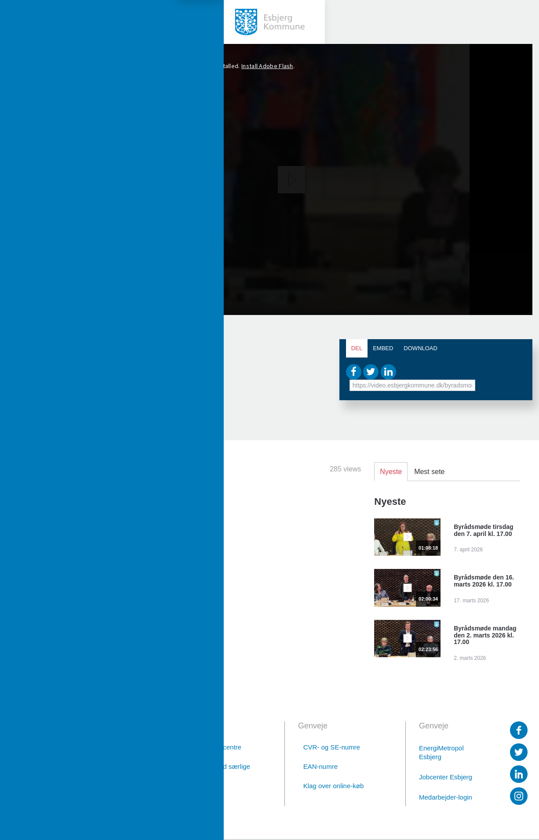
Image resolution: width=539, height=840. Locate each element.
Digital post (92, 795)
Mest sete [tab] (429, 471)
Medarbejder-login (445, 797)
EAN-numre (320, 766)
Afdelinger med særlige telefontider (216, 771)
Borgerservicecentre (211, 747)
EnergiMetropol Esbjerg (441, 752)
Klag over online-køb (333, 785)
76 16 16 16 (91, 772)
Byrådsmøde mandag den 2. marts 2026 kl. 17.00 (485, 635)
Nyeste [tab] (391, 471)
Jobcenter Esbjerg (445, 777)
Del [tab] (356, 348)
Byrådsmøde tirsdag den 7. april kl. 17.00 (483, 530)
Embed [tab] (383, 348)
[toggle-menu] (22, 22)
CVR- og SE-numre (331, 747)
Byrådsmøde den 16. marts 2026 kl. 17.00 (484, 581)
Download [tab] (420, 348)
